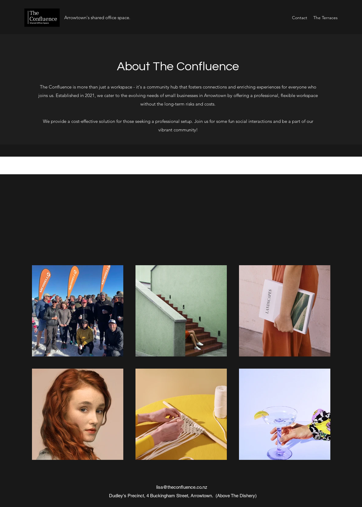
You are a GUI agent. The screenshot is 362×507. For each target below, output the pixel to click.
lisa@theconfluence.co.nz (181, 487)
